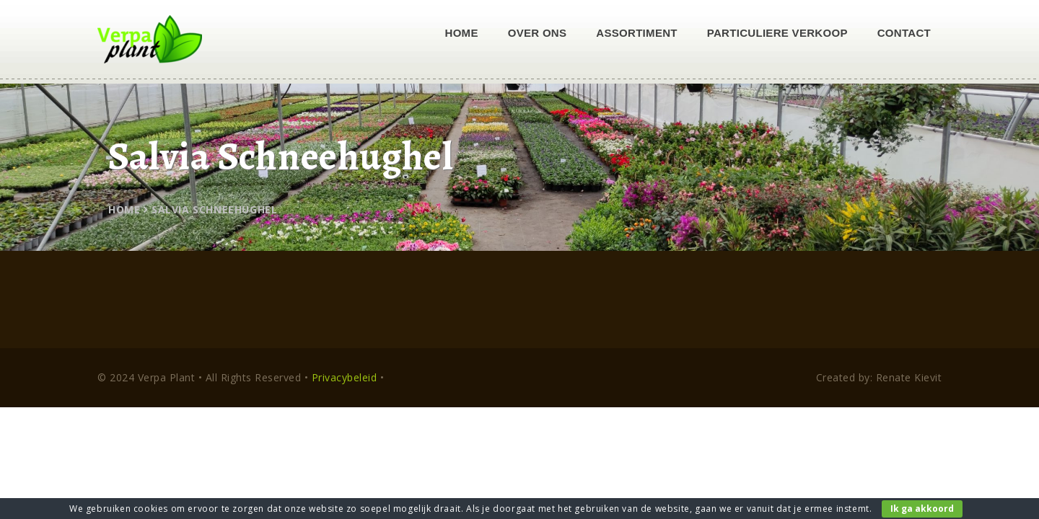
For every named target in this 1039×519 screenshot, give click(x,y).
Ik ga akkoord (922, 508)
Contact (904, 33)
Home (461, 33)
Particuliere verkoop (777, 33)
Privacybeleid (344, 377)
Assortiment (636, 33)
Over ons (537, 33)
